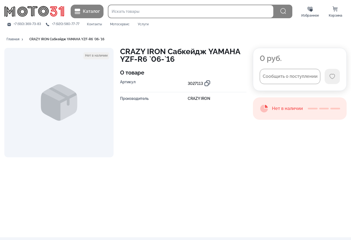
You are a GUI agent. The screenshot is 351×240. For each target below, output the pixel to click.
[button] (15, 39)
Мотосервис (120, 24)
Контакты (94, 24)
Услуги (143, 24)
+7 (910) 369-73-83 (27, 24)
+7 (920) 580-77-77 (65, 24)
